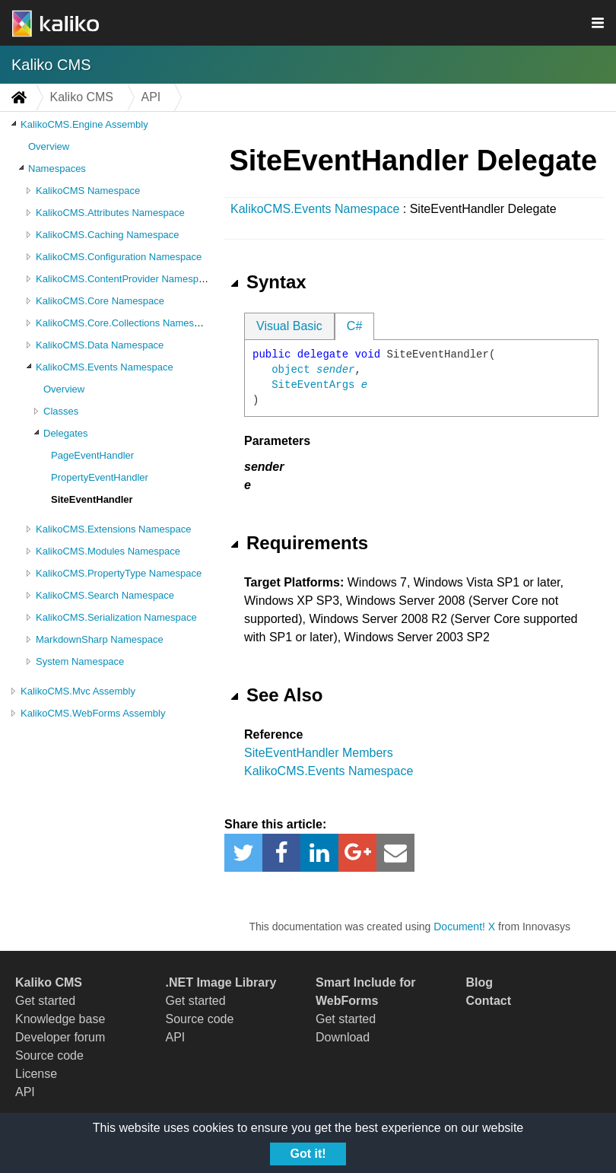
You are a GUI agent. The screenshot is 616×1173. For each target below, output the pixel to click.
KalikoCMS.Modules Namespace (108, 551)
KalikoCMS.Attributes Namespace (110, 212)
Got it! (307, 1153)
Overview (48, 146)
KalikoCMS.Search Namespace (105, 595)
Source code (49, 1055)
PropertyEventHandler (99, 477)
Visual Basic (289, 325)
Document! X (464, 926)
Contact (489, 1000)
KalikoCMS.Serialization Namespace (116, 617)
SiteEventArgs (312, 385)
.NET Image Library (221, 982)
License (36, 1073)
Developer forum (60, 1037)
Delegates (65, 433)
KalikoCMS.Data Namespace (100, 345)
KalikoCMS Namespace (88, 190)
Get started (45, 1000)
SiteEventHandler (92, 499)
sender (335, 370)
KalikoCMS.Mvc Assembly (78, 691)
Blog (480, 982)
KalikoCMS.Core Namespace (100, 301)
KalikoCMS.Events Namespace (104, 367)
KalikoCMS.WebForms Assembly (93, 713)
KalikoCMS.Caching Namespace (107, 234)
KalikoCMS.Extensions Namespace (113, 529)
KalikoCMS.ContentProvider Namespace (125, 279)
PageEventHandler (92, 455)
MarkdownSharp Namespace (100, 639)
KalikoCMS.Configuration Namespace (119, 256)
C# (354, 325)
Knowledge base (60, 1018)
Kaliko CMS (50, 64)
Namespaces (57, 168)
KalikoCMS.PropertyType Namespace (119, 573)
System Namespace (80, 661)
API (25, 1092)
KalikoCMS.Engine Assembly (84, 124)
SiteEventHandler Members (318, 752)
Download (343, 1037)
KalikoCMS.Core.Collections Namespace (125, 323)
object (290, 370)
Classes (60, 411)
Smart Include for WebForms (366, 991)
